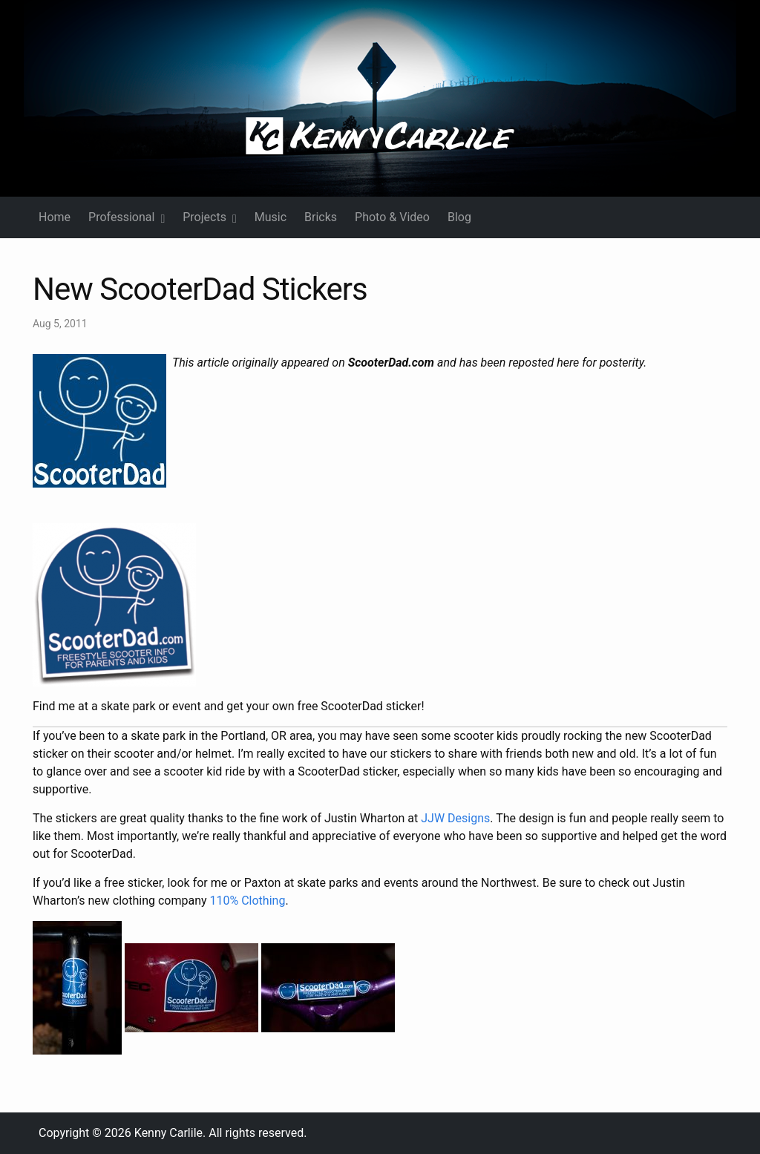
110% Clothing (248, 901)
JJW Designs (455, 818)
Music (270, 217)
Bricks (320, 217)
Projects (210, 217)
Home (55, 217)
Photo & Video (392, 217)
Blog (459, 217)
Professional (126, 217)
